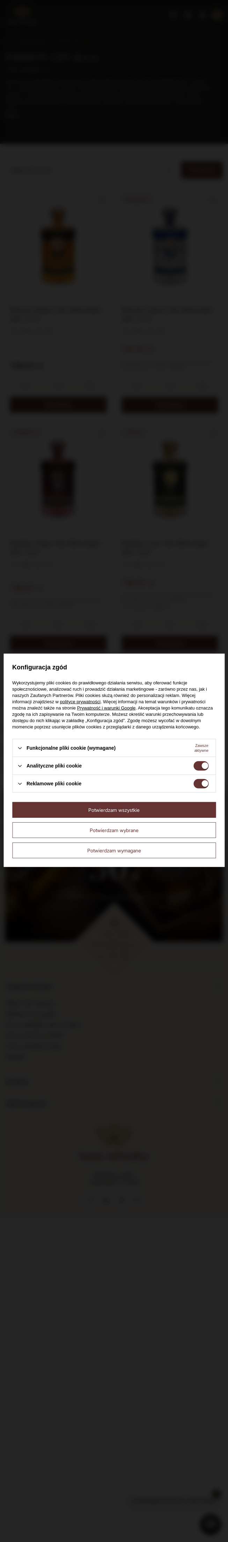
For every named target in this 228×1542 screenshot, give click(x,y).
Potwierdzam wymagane (114, 850)
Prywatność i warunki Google (106, 708)
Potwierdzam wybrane (114, 830)
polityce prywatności (80, 701)
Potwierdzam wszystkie (114, 810)
